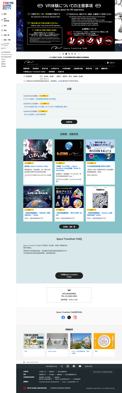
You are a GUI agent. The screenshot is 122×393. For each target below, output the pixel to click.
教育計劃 (89, 68)
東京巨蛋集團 (61, 371)
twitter (69, 317)
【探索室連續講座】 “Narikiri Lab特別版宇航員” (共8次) (99, 214)
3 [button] (69, 54)
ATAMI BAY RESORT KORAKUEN (48, 382)
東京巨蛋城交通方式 (6, 44)
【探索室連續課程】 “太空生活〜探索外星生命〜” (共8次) (37, 214)
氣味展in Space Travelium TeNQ (36, 166)
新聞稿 (51, 371)
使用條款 (57, 377)
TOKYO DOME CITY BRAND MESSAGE (102, 372)
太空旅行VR (55, 68)
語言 (4, 48)
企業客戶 (3, 62)
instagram (75, 317)
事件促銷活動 (6, 20)
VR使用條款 (66, 68)
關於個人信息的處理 (44, 379)
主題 (96, 68)
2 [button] (66, 54)
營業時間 (26, 68)
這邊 (59, 81)
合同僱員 (51, 374)
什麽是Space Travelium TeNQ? (34, 71)
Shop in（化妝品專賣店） (69, 382)
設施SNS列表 (88, 366)
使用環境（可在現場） (45, 377)
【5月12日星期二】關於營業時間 (34, 114)
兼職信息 (3, 64)
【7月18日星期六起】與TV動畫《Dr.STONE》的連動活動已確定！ (45, 106)
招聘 (24, 374)
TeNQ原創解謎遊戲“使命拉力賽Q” (99, 166)
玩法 (5, 25)
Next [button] (79, 54)
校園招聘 (41, 374)
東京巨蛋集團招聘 (70, 374)
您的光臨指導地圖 (5, 52)
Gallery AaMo (52, 351)
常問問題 (3, 66)
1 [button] (63, 54)
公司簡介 (41, 371)
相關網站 (25, 382)
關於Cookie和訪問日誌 (61, 379)
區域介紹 (45, 68)
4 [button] (72, 54)
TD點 (2, 59)
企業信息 (25, 371)
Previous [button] (59, 54)
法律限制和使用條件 (29, 377)
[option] (69, 26)
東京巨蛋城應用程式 (6, 57)
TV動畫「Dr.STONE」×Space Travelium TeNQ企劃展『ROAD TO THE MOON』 (68, 168)
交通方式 (112, 63)
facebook (63, 317)
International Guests (6, 54)
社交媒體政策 (76, 379)
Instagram (68, 366)
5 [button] (75, 54)
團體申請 (104, 68)
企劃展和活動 (78, 68)
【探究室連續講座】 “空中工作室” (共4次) (69, 214)
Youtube (80, 366)
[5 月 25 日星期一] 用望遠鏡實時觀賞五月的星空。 (40, 99)
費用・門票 (7, 40)
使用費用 (36, 68)
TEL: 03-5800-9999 (69, 296)
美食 (5, 30)
